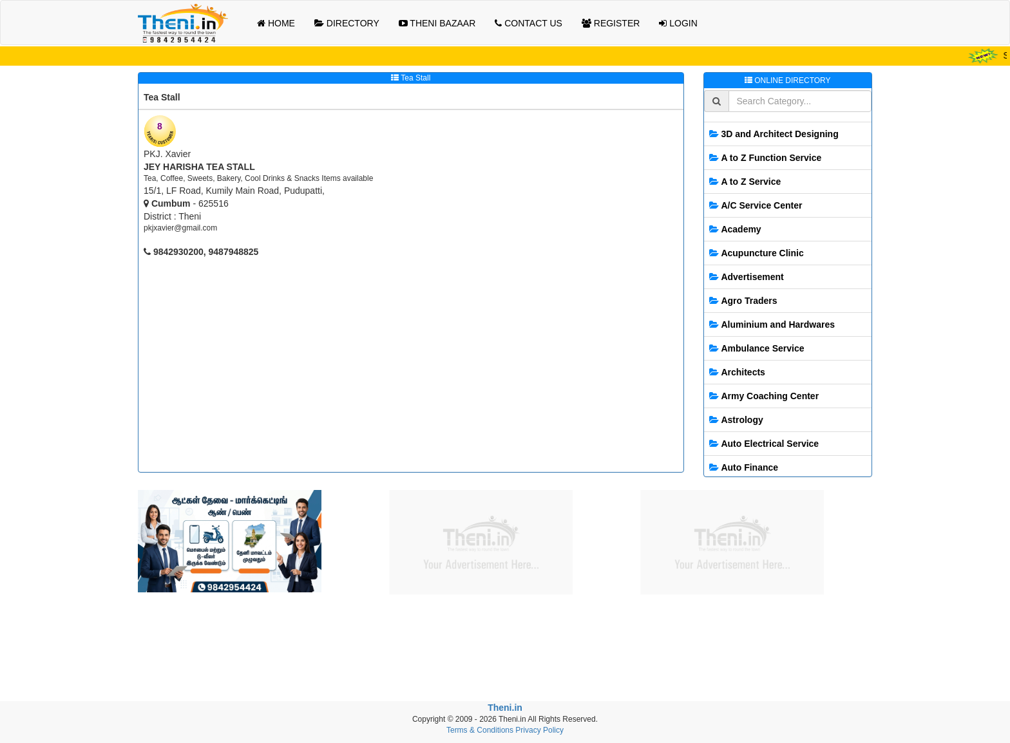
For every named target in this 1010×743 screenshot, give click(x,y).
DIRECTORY (346, 23)
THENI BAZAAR (437, 23)
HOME (276, 23)
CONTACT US (528, 23)
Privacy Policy (539, 730)
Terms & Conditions (479, 730)
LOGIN (678, 23)
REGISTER (611, 23)
